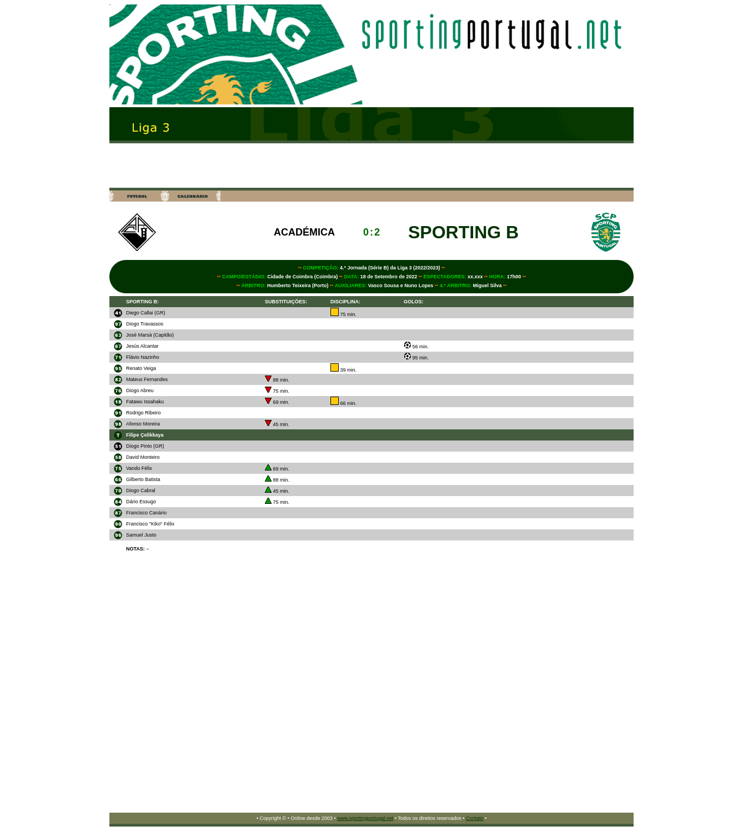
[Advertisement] (371, 165)
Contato (475, 818)
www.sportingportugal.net (365, 818)
